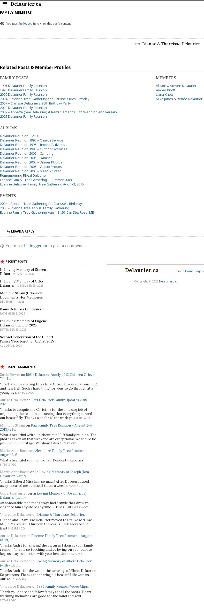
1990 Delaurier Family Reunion (23, 90)
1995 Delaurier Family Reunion (23, 85)
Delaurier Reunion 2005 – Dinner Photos (31, 162)
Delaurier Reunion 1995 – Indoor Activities (32, 144)
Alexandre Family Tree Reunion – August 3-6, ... (43, 453)
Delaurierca (142, 270)
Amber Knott (165, 90)
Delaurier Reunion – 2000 (19, 135)
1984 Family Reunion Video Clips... (63, 586)
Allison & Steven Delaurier (176, 85)
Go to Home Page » (190, 271)
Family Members (16, 12)
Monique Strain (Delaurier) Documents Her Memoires (21, 295)
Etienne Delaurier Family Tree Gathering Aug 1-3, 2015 (42, 184)
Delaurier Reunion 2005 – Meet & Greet (30, 171)
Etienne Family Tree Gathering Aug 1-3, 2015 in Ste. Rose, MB (47, 212)
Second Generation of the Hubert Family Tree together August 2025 (27, 339)
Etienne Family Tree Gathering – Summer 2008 (36, 179)
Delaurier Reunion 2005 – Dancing (26, 157)
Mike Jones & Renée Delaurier (179, 98)
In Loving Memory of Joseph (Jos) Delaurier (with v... (44, 474)
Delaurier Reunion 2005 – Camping (27, 153)
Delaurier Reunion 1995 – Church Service (31, 140)
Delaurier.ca (167, 281)
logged (27, 23)
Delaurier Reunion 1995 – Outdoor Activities (33, 149)
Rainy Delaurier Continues (21, 309)
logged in (38, 245)
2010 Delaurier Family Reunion (23, 107)
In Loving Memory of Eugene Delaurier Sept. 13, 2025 (23, 323)
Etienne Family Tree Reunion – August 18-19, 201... (46, 538)
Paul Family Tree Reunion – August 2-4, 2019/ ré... (46, 427)
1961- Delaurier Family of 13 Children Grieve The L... (47, 376)
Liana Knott (164, 94)
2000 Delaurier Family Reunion (23, 94)
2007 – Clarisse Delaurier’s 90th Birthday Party (35, 103)
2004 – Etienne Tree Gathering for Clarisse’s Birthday (41, 203)
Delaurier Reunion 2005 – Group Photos (31, 166)
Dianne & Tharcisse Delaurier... (61, 514)
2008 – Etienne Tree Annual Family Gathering (34, 208)
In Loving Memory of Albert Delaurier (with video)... (46, 563)
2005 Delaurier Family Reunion (23, 116)
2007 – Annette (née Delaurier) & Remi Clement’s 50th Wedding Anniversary (58, 112)
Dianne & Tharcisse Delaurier (171, 43)
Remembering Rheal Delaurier (23, 175)
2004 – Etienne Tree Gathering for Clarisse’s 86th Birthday (44, 98)
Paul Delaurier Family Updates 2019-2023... (44, 402)
